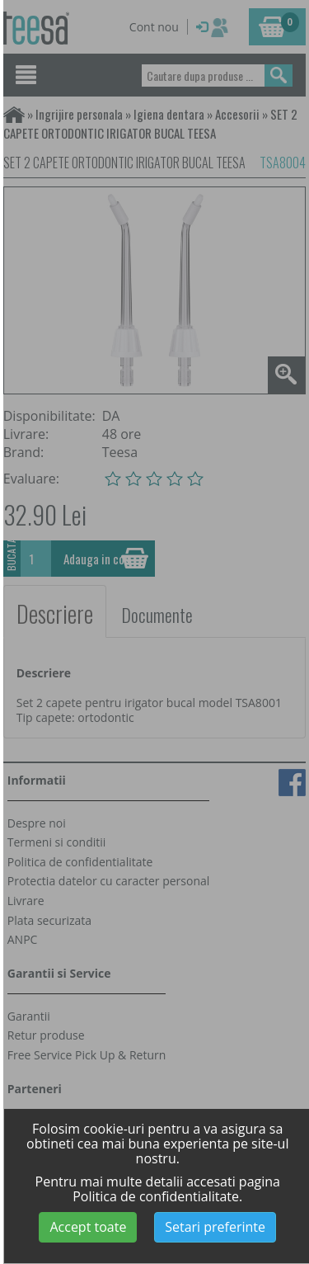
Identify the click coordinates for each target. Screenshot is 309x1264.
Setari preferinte (215, 1227)
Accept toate (87, 1227)
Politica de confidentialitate (156, 1196)
